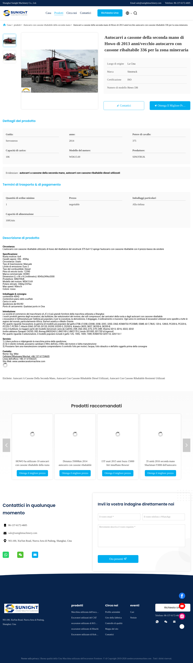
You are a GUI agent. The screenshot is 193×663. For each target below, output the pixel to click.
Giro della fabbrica (113, 618)
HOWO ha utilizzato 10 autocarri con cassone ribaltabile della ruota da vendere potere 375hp (32, 465)
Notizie (133, 618)
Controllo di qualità (113, 623)
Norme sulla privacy (30, 658)
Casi (132, 612)
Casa (48, 13)
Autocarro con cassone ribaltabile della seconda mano (47, 25)
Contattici (85, 13)
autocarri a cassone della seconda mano (34, 378)
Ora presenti (118, 559)
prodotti (17, 25)
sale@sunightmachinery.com (22, 533)
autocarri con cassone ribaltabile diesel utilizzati (82, 378)
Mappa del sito (111, 629)
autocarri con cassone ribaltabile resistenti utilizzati (137, 378)
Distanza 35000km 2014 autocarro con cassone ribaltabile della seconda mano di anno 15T (75, 465)
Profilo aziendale (112, 612)
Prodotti (58, 13)
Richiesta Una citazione (109, 14)
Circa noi (71, 13)
